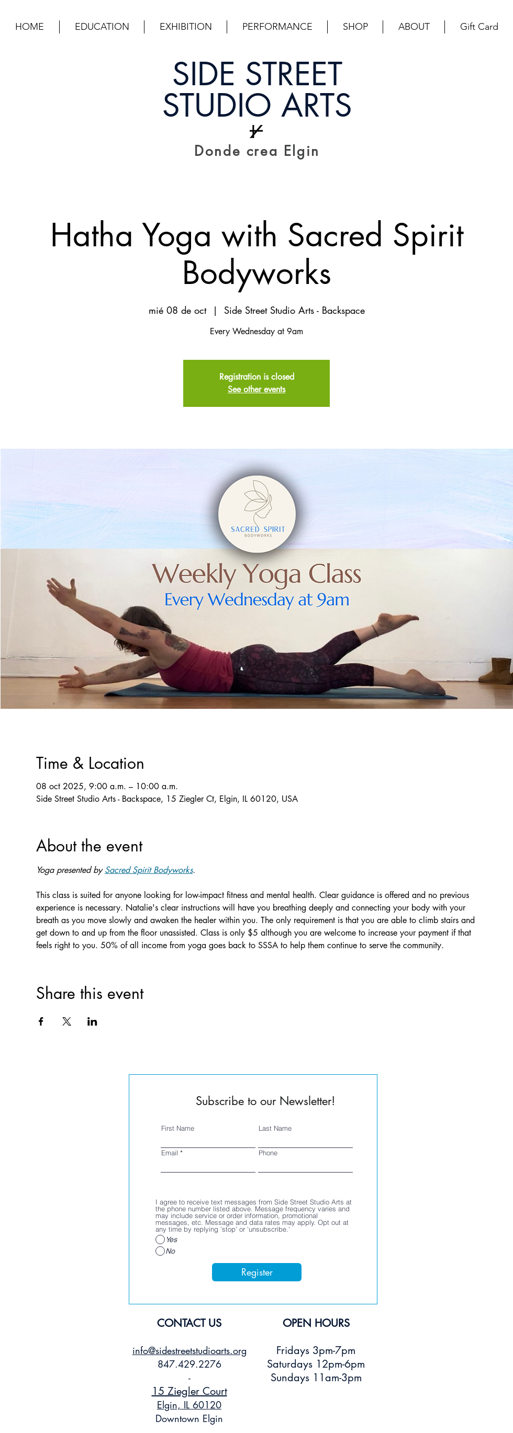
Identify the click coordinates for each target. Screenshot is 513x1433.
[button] (102, 26)
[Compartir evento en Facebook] (41, 1021)
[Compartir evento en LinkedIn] (92, 1021)
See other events (256, 389)
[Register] (257, 1272)
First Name (177, 1128)
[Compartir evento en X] (67, 1021)
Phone (268, 1153)
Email (169, 1153)
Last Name (275, 1128)
